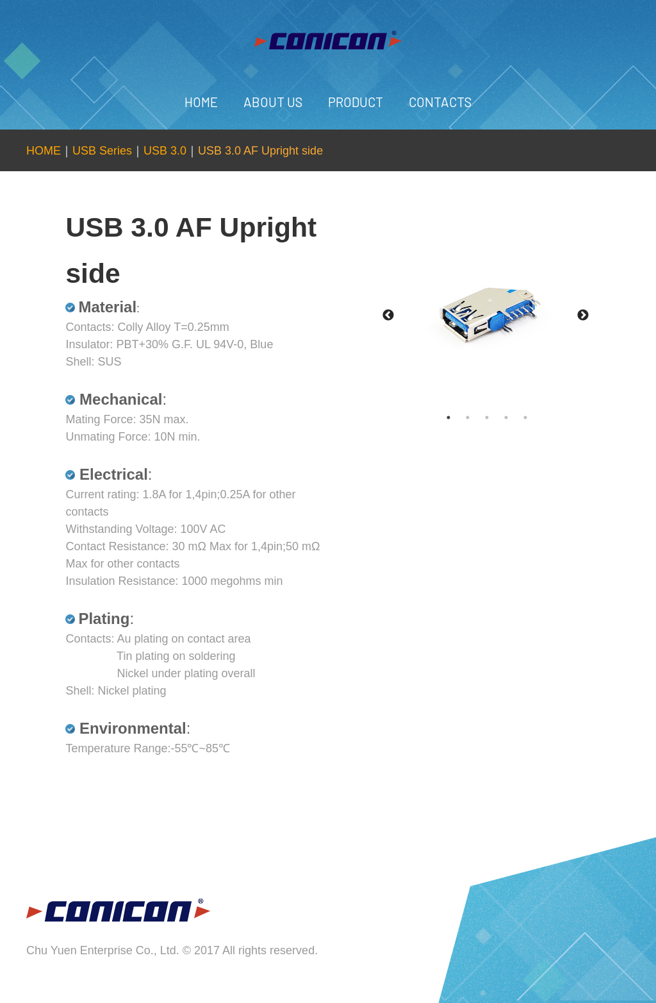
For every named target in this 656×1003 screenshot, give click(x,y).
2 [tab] (480, 417)
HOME (201, 102)
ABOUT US (272, 102)
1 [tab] (461, 417)
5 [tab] (538, 417)
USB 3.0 (165, 150)
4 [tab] (518, 417)
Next (583, 315)
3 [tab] (499, 417)
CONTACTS (440, 102)
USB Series (102, 150)
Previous (388, 315)
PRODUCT (355, 102)
